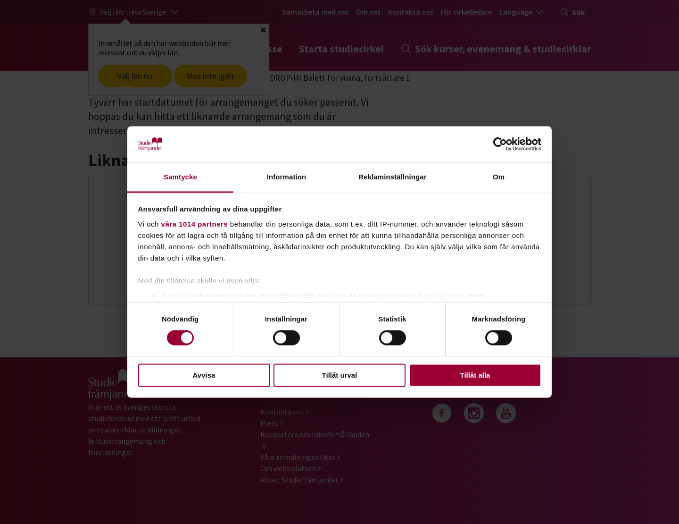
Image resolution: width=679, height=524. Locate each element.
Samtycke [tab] (180, 177)
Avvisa (204, 375)
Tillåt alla (475, 375)
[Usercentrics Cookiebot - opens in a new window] (500, 144)
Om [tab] (499, 177)
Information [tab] (286, 177)
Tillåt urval (339, 375)
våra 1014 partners (194, 224)
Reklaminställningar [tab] (392, 177)
